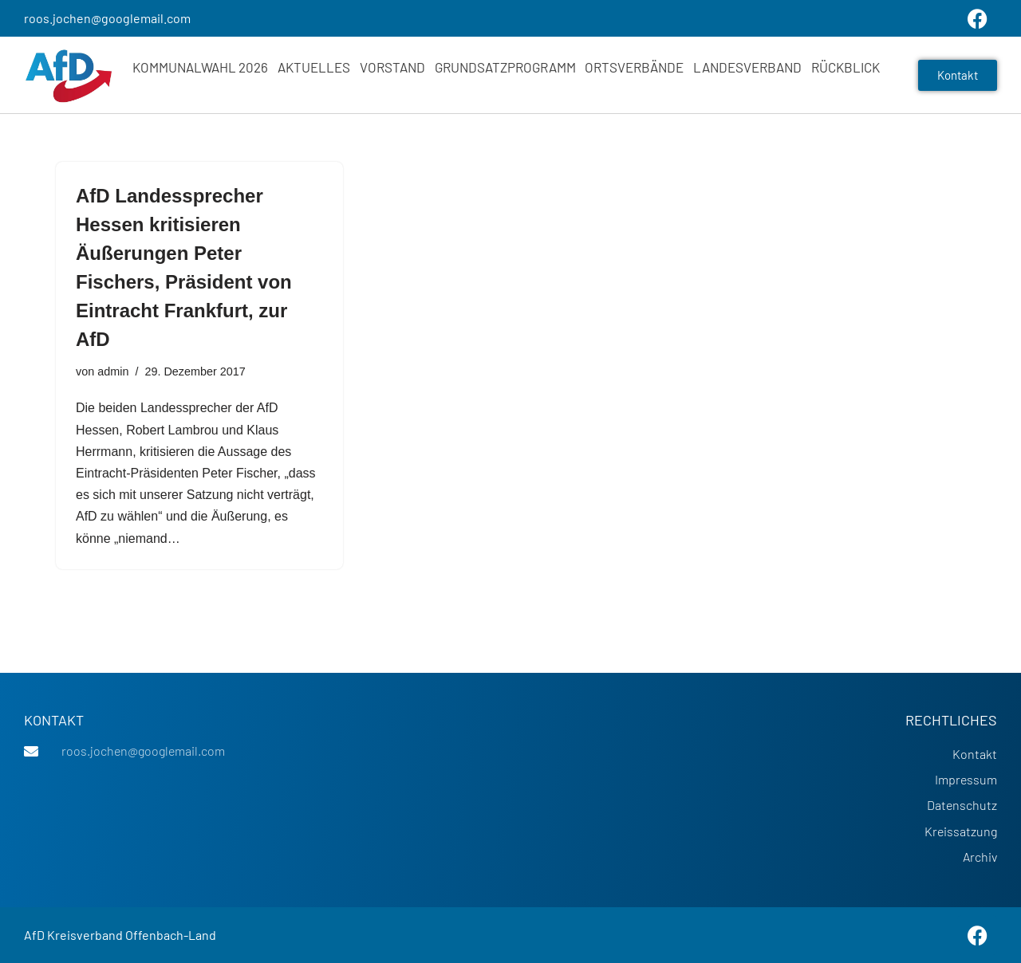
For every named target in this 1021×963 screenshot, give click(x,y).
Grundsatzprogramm (505, 67)
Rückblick (845, 67)
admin (112, 371)
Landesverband (747, 67)
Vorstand (392, 67)
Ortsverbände (634, 67)
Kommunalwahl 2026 (200, 67)
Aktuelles (314, 67)
